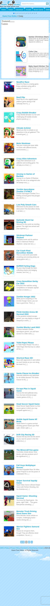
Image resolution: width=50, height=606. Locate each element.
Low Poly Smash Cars (26, 205)
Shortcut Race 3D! (24, 358)
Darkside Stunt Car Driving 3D (25, 221)
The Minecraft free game (27, 450)
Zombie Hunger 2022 (25, 297)
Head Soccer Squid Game (28, 404)
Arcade (28, 10)
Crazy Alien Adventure (26, 159)
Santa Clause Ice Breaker (27, 373)
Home (3, 10)
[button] (13, 13)
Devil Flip (20, 97)
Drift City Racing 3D (25, 435)
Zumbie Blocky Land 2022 (28, 327)
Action (10, 10)
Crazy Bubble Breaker (26, 113)
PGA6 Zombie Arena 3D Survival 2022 (27, 313)
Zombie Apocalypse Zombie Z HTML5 (25, 190)
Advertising (33, 548)
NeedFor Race (22, 82)
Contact (40, 548)
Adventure (19, 10)
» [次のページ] (31, 542)
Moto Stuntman (23, 143)
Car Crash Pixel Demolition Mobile (24, 252)
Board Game (38, 10)
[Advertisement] (24, 580)
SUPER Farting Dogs (25, 266)
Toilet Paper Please (25, 343)
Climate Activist (23, 128)
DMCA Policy (4, 548)
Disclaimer (24, 548)
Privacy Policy (15, 548)
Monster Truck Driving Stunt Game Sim (26, 512)
